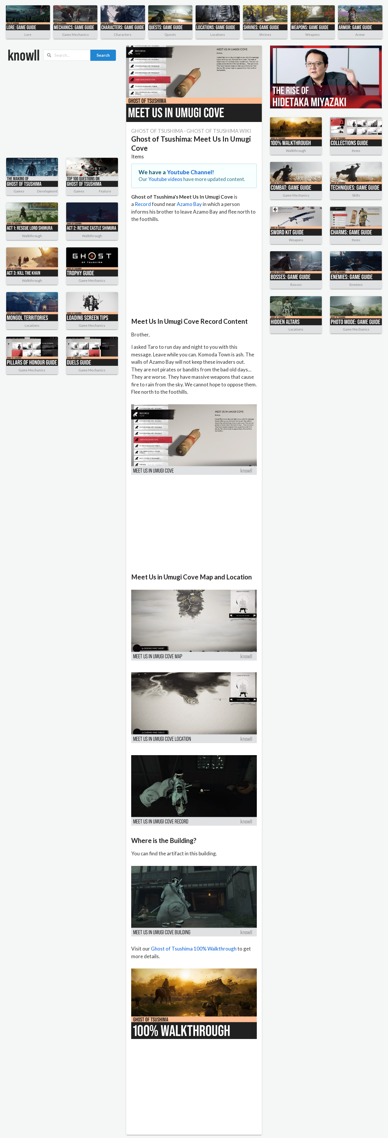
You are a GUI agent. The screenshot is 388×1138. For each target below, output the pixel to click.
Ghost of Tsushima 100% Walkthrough (194, 949)
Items (137, 156)
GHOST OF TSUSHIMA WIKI (218, 131)
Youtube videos (165, 179)
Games (19, 191)
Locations (217, 34)
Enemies (356, 284)
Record (143, 204)
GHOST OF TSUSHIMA (157, 131)
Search (103, 55)
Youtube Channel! (190, 172)
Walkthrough (32, 236)
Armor (360, 34)
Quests (170, 34)
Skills (356, 195)
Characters (122, 34)
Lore (27, 34)
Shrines (265, 34)
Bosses (296, 284)
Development (47, 191)
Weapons (312, 34)
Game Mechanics (75, 34)
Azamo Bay (189, 204)
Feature (105, 191)
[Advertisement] (56, 109)
